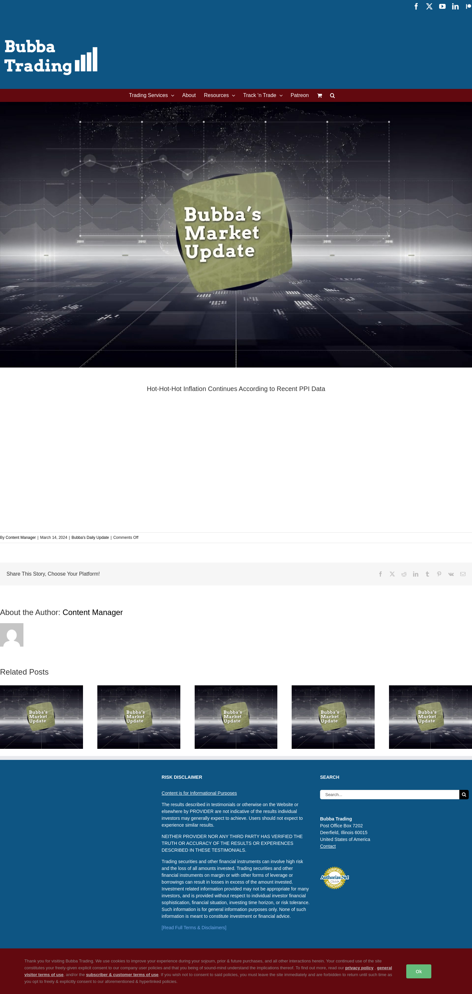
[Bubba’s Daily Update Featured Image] (236, 235)
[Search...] (389, 794)
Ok (419, 971)
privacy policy (359, 967)
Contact (328, 846)
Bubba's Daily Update (90, 537)
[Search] (464, 794)
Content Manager (21, 537)
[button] (332, 95)
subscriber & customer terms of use (122, 974)
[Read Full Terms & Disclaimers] (194, 927)
